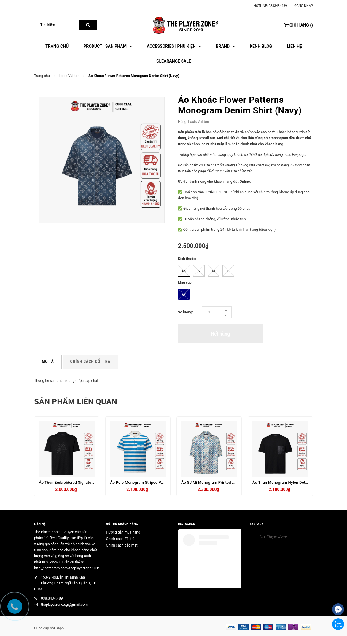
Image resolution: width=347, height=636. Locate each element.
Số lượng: (185, 312)
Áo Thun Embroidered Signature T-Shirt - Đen (78, 482)
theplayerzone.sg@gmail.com (64, 605)
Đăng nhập (304, 6)
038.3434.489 (52, 598)
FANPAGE (256, 524)
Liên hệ (40, 524)
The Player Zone (273, 536)
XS (184, 271)
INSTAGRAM (187, 524)
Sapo (60, 628)
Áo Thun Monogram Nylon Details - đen (286, 482)
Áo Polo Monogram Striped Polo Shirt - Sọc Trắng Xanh (158, 482)
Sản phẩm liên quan (81, 401)
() (298, 25)
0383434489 (278, 6)
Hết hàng (220, 334)
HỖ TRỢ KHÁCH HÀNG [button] (122, 524)
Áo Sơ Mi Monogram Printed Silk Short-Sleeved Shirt (227, 482)
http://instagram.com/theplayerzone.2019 (67, 568)
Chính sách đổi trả (120, 539)
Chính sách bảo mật (122, 545)
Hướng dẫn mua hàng (123, 532)
